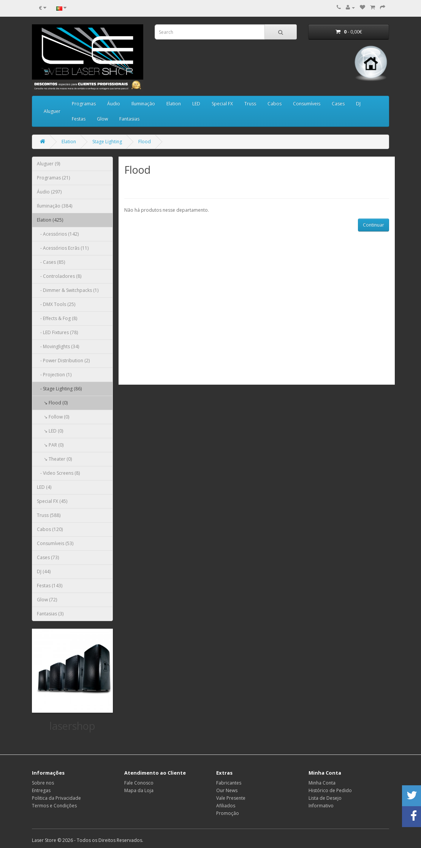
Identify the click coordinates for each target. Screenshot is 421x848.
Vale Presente (230, 798)
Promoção (227, 813)
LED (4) (44, 487)
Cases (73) (48, 557)
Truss (250, 103)
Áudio (113, 103)
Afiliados (225, 805)
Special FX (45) (52, 501)
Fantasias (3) (50, 613)
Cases (338, 103)
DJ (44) (44, 571)
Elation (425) (50, 220)
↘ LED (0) (50, 431)
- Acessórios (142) (58, 234)
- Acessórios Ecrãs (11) (63, 248)
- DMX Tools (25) (56, 304)
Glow (102, 119)
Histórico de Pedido (330, 790)
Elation (173, 103)
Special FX (222, 103)
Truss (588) (48, 515)
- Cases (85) (51, 262)
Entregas (41, 790)
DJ (358, 103)
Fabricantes (228, 783)
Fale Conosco (139, 783)
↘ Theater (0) (54, 459)
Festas (78, 119)
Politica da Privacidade (56, 798)
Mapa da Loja (139, 790)
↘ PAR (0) (50, 445)
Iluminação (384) (54, 206)
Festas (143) (49, 585)
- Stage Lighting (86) (59, 388)
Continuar (373, 225)
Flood (144, 141)
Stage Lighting (107, 141)
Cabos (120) (50, 529)
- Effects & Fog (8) (57, 318)
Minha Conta (322, 783)
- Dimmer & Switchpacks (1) (67, 290)
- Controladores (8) (59, 276)
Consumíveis (306, 103)
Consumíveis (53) (55, 543)
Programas (84, 103)
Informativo (321, 805)
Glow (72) (47, 599)
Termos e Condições (54, 805)
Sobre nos (43, 783)
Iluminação (143, 103)
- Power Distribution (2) (63, 360)
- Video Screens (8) (58, 473)
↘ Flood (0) (52, 402)
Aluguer (52, 111)
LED (196, 103)
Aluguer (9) (48, 163)
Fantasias (129, 119)
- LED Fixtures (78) (57, 332)
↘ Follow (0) (53, 417)
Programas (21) (53, 177)
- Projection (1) (54, 374)
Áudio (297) (49, 192)
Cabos (274, 103)
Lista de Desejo (325, 798)
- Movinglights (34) (58, 346)
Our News (226, 790)
